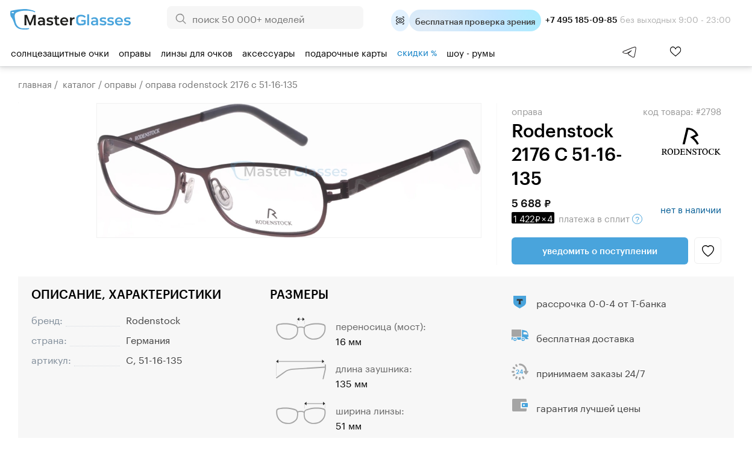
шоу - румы (470, 52)
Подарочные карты (346, 52)
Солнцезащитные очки (60, 52)
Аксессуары (268, 52)
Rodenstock (153, 318)
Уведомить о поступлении (599, 250)
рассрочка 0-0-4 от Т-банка (601, 302)
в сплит (577, 217)
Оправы (135, 52)
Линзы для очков (197, 52)
